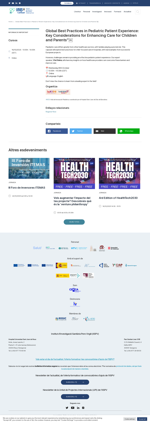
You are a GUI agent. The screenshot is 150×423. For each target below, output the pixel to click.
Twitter (77, 131)
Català (135, 3)
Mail (100, 131)
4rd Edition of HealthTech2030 (118, 198)
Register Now (51, 112)
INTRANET (82, 3)
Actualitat (127, 11)
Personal (86, 11)
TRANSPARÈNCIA (95, 3)
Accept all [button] (142, 419)
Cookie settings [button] (130, 419)
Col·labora (67, 3)
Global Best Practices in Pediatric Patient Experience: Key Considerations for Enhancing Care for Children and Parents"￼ (56, 21)
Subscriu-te (71, 382)
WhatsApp (127, 131)
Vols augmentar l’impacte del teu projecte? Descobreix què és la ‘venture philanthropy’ (72, 201)
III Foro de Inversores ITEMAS (27, 187)
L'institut (77, 11)
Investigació (97, 11)
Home (11, 21)
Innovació (108, 11)
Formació (117, 11)
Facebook (54, 131)
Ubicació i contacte (112, 3)
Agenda (126, 3)
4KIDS (48, 99)
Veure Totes (74, 223)
